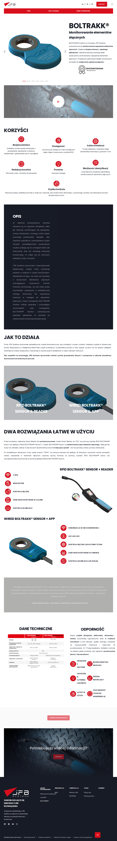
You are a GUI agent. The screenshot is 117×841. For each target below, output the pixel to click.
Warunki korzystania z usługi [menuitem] (62, 837)
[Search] (87, 4)
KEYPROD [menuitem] (72, 796)
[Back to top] (97, 835)
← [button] (5, 51)
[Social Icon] (5, 824)
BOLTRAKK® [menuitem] (44, 801)
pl (92, 4)
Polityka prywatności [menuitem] (44, 837)
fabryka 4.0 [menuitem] (74, 788)
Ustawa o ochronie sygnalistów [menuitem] (83, 837)
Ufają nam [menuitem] (87, 792)
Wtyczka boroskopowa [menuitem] (48, 794)
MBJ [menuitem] (56, 792)
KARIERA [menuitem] (101, 788)
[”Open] (112, 4)
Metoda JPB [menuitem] (73, 792)
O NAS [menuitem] (86, 788)
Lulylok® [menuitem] (43, 797)
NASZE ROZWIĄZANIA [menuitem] (45, 788)
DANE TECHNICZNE (83, 11)
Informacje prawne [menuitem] (29, 837)
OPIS (28, 11)
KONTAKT (101, 4)
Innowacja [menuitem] (59, 788)
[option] (35, 50)
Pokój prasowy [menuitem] (89, 796)
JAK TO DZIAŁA (53, 11)
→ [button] (66, 51)
